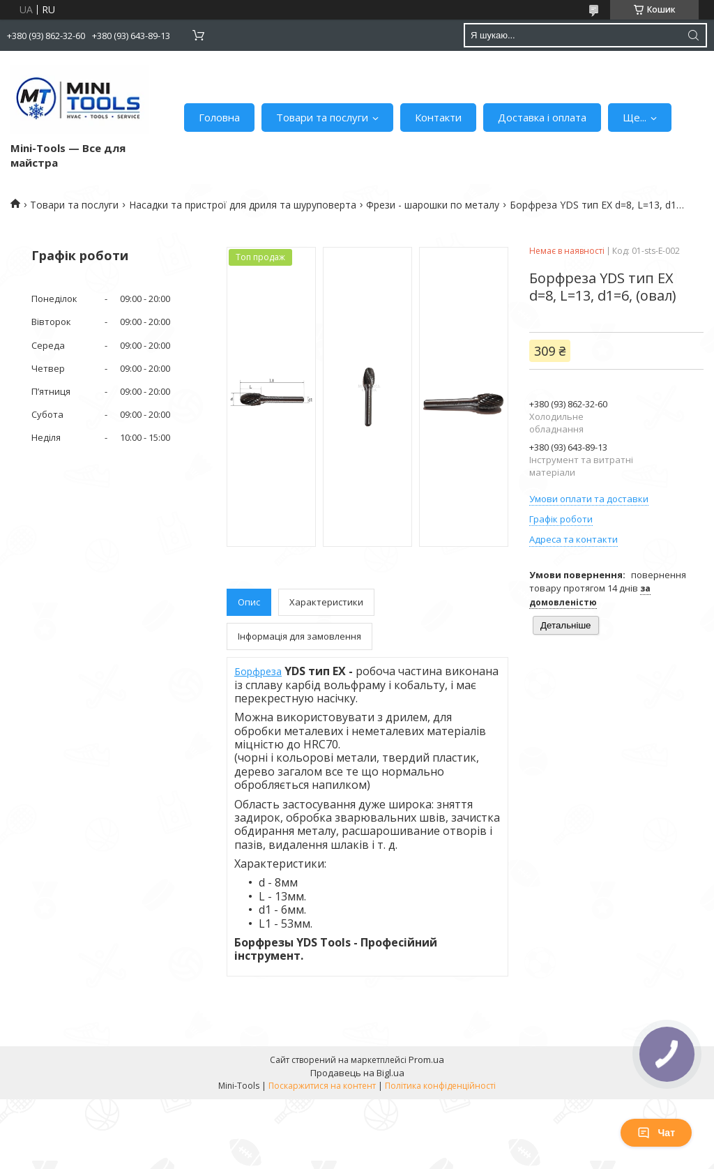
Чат (656, 1132)
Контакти (438, 117)
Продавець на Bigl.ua (357, 1072)
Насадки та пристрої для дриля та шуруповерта (242, 204)
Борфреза (258, 671)
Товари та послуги (322, 117)
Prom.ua (426, 1059)
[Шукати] (693, 35)
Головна (219, 117)
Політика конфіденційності (440, 1086)
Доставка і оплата (542, 117)
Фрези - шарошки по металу (432, 204)
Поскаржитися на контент (322, 1086)
